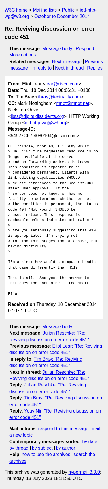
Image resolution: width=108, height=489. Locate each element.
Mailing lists (45, 10)
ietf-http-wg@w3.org (45, 122)
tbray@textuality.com (59, 96)
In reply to (41, 67)
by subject (42, 448)
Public (68, 10)
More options (22, 54)
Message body (57, 48)
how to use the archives (46, 454)
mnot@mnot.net (72, 103)
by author (65, 448)
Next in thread (69, 67)
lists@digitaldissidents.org (37, 116)
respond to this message (63, 428)
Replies (94, 67)
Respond (85, 48)
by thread (19, 448)
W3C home (16, 10)
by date (89, 441)
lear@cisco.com (62, 83)
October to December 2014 (62, 16)
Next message (67, 61)
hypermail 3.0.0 (84, 472)
